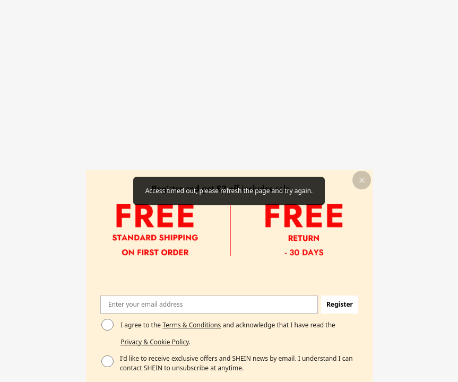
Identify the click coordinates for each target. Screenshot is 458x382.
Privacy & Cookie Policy (154, 341)
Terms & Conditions (191, 324)
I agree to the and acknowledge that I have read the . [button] (227, 333)
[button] (361, 180)
